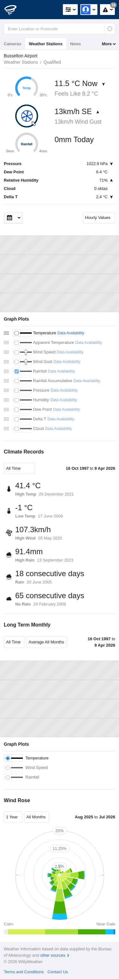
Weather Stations (46, 43)
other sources (52, 955)
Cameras (12, 43)
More (107, 43)
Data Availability (70, 333)
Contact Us (58, 971)
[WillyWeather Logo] (14, 9)
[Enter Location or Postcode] (59, 28)
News (75, 43)
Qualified (52, 62)
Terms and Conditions (24, 971)
